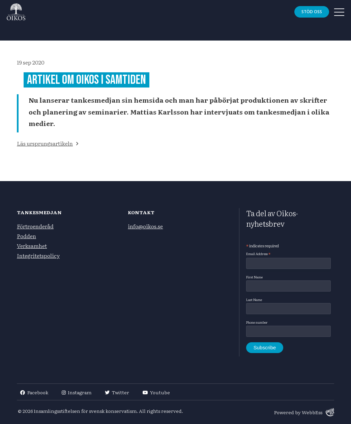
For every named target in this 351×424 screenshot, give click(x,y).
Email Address (258, 254)
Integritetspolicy (38, 255)
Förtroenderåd (35, 226)
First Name (254, 276)
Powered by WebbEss (304, 412)
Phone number (257, 322)
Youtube (156, 392)
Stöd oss (311, 12)
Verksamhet (32, 246)
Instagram (77, 392)
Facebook (34, 392)
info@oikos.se (145, 226)
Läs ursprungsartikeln (45, 143)
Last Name (254, 299)
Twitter (117, 392)
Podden (26, 236)
